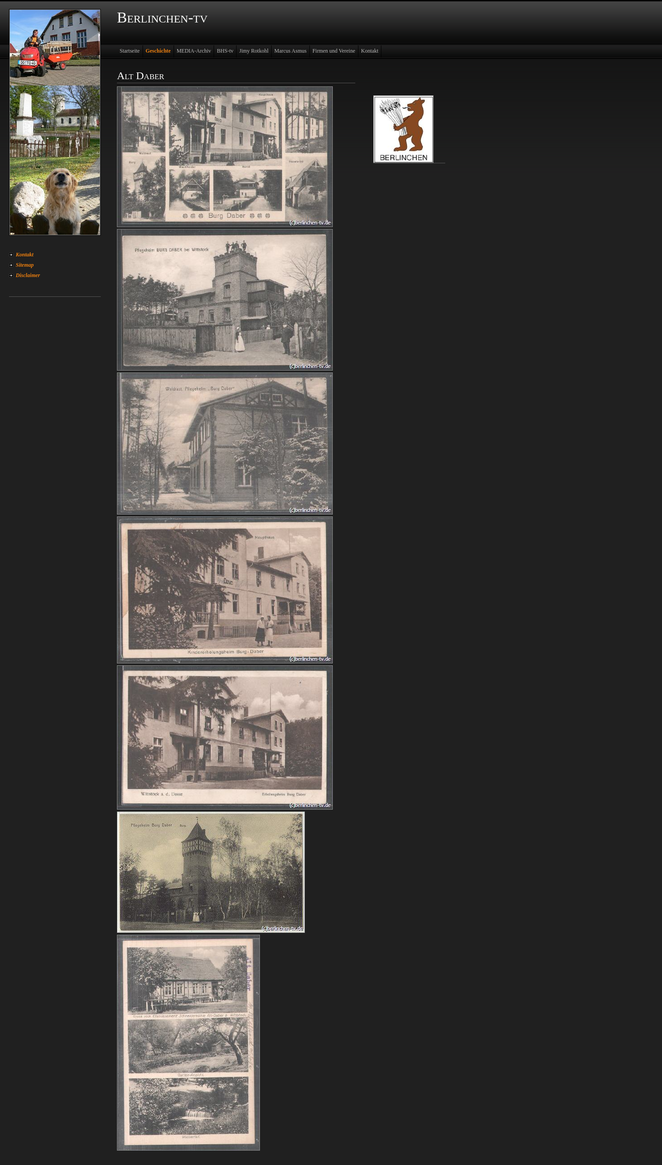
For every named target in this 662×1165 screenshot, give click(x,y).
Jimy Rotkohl (253, 51)
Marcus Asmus (290, 51)
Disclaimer (28, 275)
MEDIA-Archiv (194, 51)
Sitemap (25, 265)
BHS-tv (225, 51)
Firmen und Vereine (334, 51)
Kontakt (24, 254)
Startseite (130, 51)
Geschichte (158, 51)
